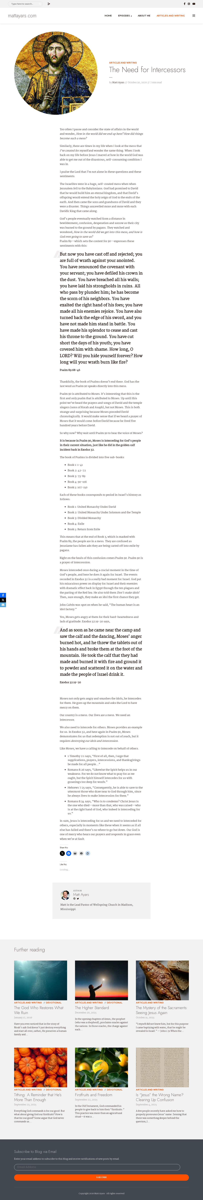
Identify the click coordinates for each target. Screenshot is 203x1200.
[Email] (3, 604)
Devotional (54, 1002)
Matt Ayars (118, 83)
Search (40, 4)
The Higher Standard (92, 1008)
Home (108, 15)
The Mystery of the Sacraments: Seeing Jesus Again (162, 1010)
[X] (3, 600)
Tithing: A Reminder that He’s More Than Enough (37, 1097)
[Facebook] (3, 595)
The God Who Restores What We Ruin (38, 1010)
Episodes (124, 15)
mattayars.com (22, 15)
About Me (144, 15)
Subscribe (101, 1177)
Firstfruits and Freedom (93, 1095)
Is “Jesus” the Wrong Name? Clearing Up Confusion (159, 1097)
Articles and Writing (171, 15)
